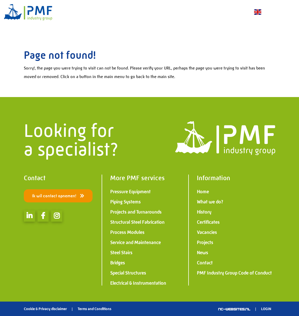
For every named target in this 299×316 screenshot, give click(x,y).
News (202, 252)
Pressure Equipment (130, 191)
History (204, 212)
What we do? (210, 201)
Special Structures (128, 273)
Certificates (208, 222)
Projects (205, 242)
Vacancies (207, 232)
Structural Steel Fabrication (137, 222)
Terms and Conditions (94, 309)
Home (203, 191)
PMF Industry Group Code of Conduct (234, 273)
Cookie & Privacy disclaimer (45, 309)
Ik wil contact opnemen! (58, 195)
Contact (205, 262)
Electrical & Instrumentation (138, 283)
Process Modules (127, 232)
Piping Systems (125, 201)
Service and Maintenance (135, 242)
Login (266, 309)
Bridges (117, 262)
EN (257, 12)
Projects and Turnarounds (136, 212)
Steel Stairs (121, 252)
